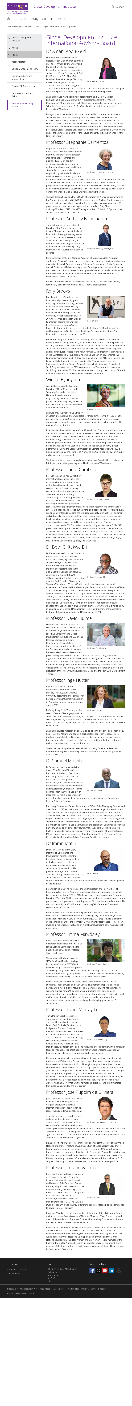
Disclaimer (11, 1289)
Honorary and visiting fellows (22, 95)
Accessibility (58, 1289)
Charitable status (98, 1289)
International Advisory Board (63, 26)
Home (8, 18)
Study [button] (34, 18)
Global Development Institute (55, 6)
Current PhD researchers (24, 86)
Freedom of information (77, 1289)
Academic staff (19, 61)
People (45, 26)
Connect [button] (47, 18)
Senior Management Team (25, 68)
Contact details (14, 1273)
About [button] (61, 18)
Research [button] (20, 18)
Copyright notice (43, 1289)
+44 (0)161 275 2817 (16, 1269)
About (36, 26)
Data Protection (26, 1289)
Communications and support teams (22, 77)
